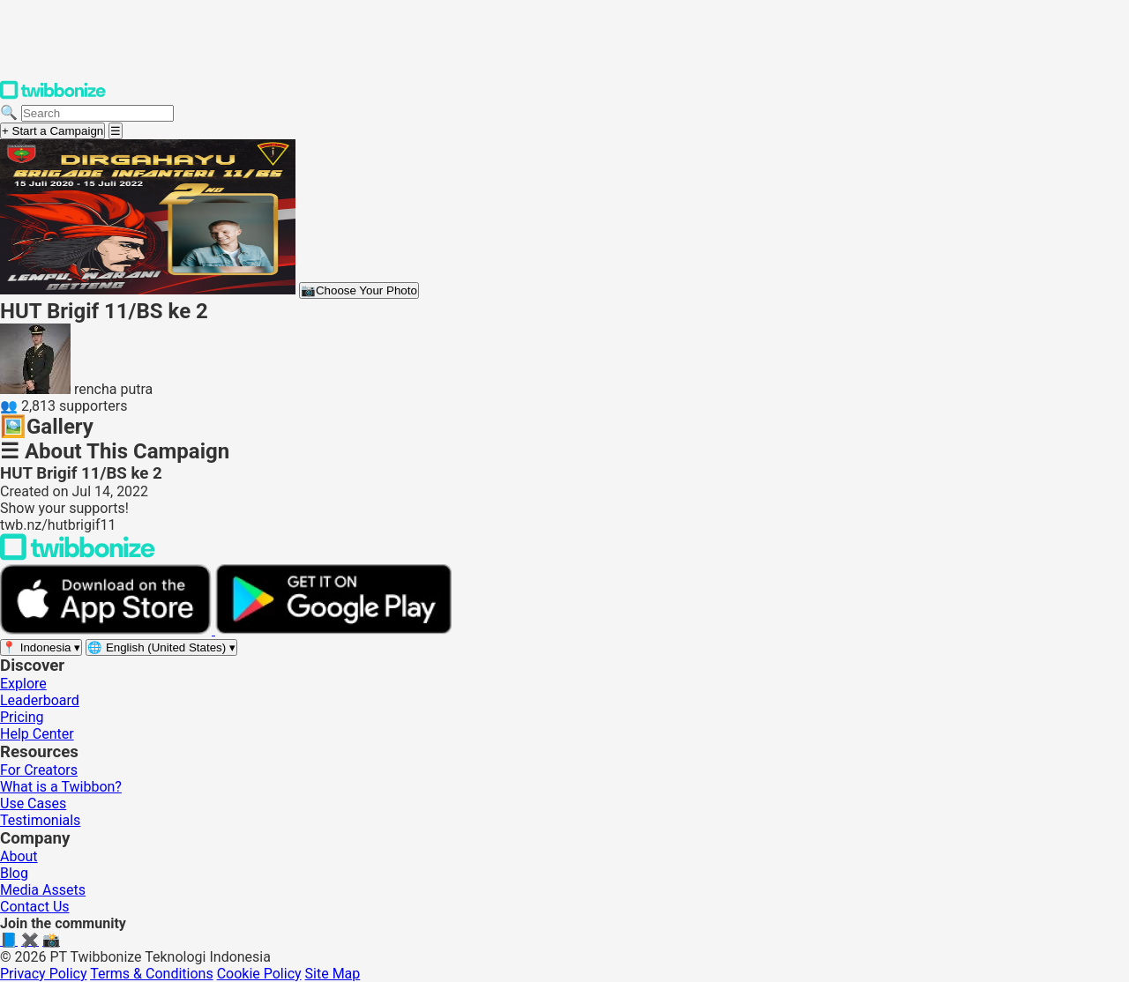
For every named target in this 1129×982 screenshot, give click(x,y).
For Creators (39, 770)
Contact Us (35, 906)
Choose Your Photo (359, 290)
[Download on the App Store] (107, 629)
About (19, 856)
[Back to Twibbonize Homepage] (77, 555)
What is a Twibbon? (61, 786)
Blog (14, 873)
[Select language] (161, 647)
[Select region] (41, 647)
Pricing (22, 717)
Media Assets (43, 890)
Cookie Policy (259, 973)
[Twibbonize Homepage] (53, 95)
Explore (23, 683)
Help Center (37, 733)
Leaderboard (39, 700)
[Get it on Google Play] (333, 629)
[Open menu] (115, 131)
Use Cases (33, 803)
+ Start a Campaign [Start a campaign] (52, 131)
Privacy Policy (43, 973)
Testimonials (40, 820)
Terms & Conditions (151, 973)
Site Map (333, 973)
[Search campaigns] (97, 113)
